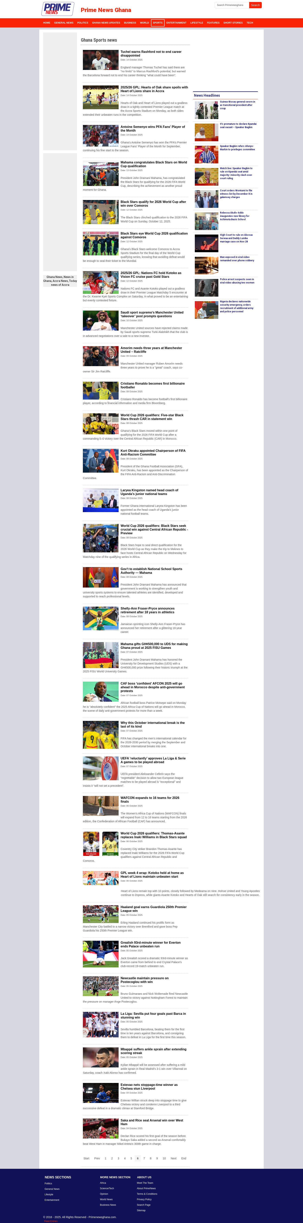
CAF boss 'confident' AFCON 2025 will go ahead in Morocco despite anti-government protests (153, 687)
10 (164, 1158)
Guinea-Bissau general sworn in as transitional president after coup (237, 105)
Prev (97, 1158)
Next (173, 1158)
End (183, 1158)
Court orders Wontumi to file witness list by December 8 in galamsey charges (236, 194)
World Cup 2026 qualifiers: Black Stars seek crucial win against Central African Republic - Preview (154, 529)
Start (86, 1158)
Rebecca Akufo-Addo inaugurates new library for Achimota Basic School (234, 216)
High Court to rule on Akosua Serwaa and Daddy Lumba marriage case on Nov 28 (236, 238)
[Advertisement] (60, 91)
